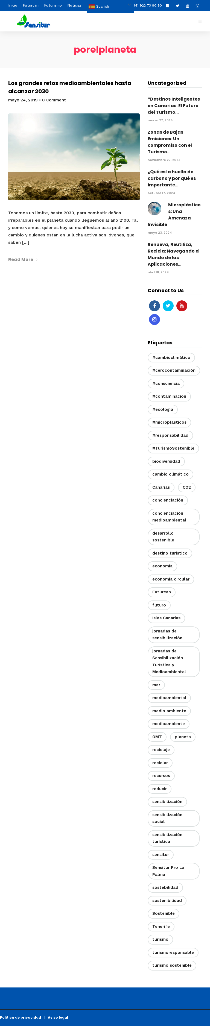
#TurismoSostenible (173, 448)
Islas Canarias (166, 617)
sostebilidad (165, 887)
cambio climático (170, 474)
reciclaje (161, 749)
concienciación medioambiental (169, 517)
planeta (183, 736)
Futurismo (53, 5)
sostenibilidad (167, 900)
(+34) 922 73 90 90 (143, 5)
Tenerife (161, 926)
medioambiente (168, 723)
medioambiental (169, 697)
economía (162, 566)
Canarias (161, 487)
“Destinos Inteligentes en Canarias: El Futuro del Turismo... (174, 105)
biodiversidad (166, 461)
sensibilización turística (167, 838)
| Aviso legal (56, 1017)
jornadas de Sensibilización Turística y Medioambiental (169, 662)
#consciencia (166, 383)
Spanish (99, 7)
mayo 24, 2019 (23, 100)
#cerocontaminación (174, 370)
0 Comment (54, 100)
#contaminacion (169, 396)
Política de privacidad (21, 1017)
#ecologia (162, 409)
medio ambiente (169, 710)
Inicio (12, 5)
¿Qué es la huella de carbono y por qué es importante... (172, 178)
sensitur (160, 854)
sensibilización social (167, 818)
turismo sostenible (172, 965)
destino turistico (170, 553)
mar (156, 684)
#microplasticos (169, 422)
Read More (23, 259)
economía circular (170, 579)
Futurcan (31, 5)
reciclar (160, 762)
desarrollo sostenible (163, 537)
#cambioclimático (171, 357)
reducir (159, 788)
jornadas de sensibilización (167, 635)
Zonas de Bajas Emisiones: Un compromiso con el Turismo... (170, 142)
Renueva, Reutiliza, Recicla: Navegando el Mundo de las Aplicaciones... (174, 254)
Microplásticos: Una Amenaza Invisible (174, 215)
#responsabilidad (170, 435)
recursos (161, 775)
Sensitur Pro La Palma (168, 871)
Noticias (74, 5)
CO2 (187, 487)
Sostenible (163, 913)
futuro (159, 605)
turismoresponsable (173, 952)
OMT (157, 736)
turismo (160, 939)
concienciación (167, 500)
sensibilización (167, 801)
